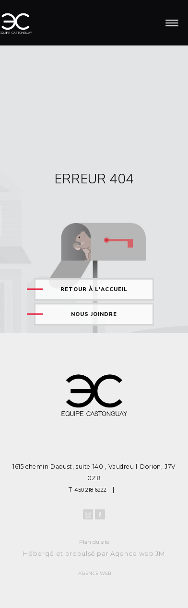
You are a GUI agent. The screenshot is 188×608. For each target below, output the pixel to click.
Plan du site (94, 542)
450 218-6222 (90, 489)
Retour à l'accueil (94, 289)
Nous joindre (94, 314)
